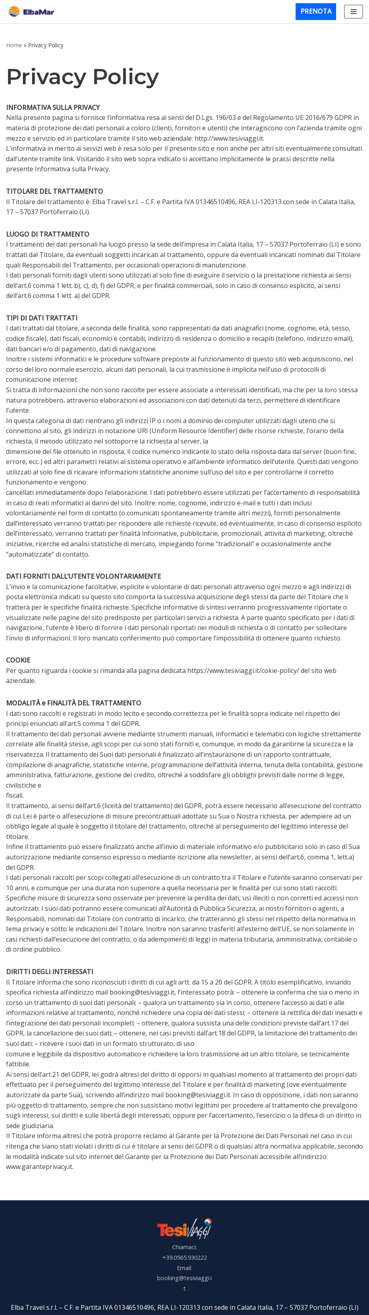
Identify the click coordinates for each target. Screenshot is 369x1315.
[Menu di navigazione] (353, 11)
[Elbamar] (32, 11)
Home (14, 45)
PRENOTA (315, 11)
